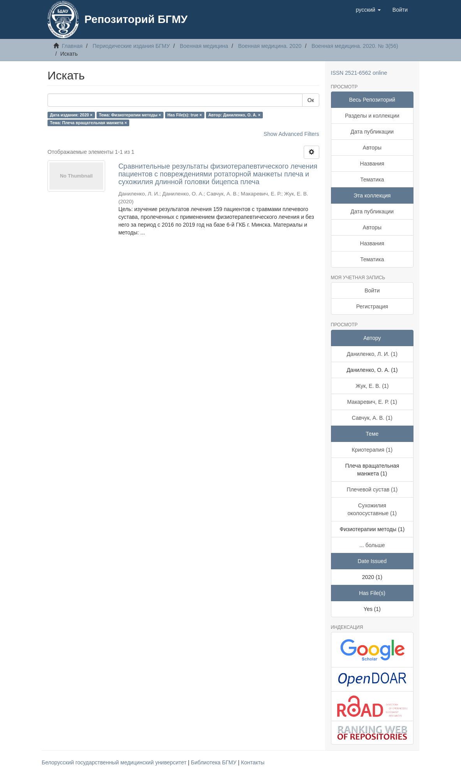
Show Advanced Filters (291, 134)
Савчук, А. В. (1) (372, 418)
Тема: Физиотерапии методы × (130, 115)
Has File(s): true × (184, 115)
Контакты (252, 762)
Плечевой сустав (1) (372, 489)
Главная (72, 46)
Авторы (372, 147)
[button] (368, 9)
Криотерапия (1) (372, 450)
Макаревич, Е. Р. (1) (372, 402)
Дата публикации (372, 131)
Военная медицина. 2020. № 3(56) (354, 46)
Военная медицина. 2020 (269, 46)
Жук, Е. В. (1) (372, 386)
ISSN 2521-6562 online (359, 73)
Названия (372, 163)
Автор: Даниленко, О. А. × (234, 115)
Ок (310, 100)
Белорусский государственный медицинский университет (115, 762)
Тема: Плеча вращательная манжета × (88, 122)
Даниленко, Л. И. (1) (372, 354)
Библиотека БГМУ (214, 762)
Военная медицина (204, 46)
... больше (372, 545)
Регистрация (372, 306)
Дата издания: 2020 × (71, 115)
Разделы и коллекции (372, 116)
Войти (372, 290)
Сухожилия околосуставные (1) (372, 509)
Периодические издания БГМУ (131, 46)
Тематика (372, 179)
